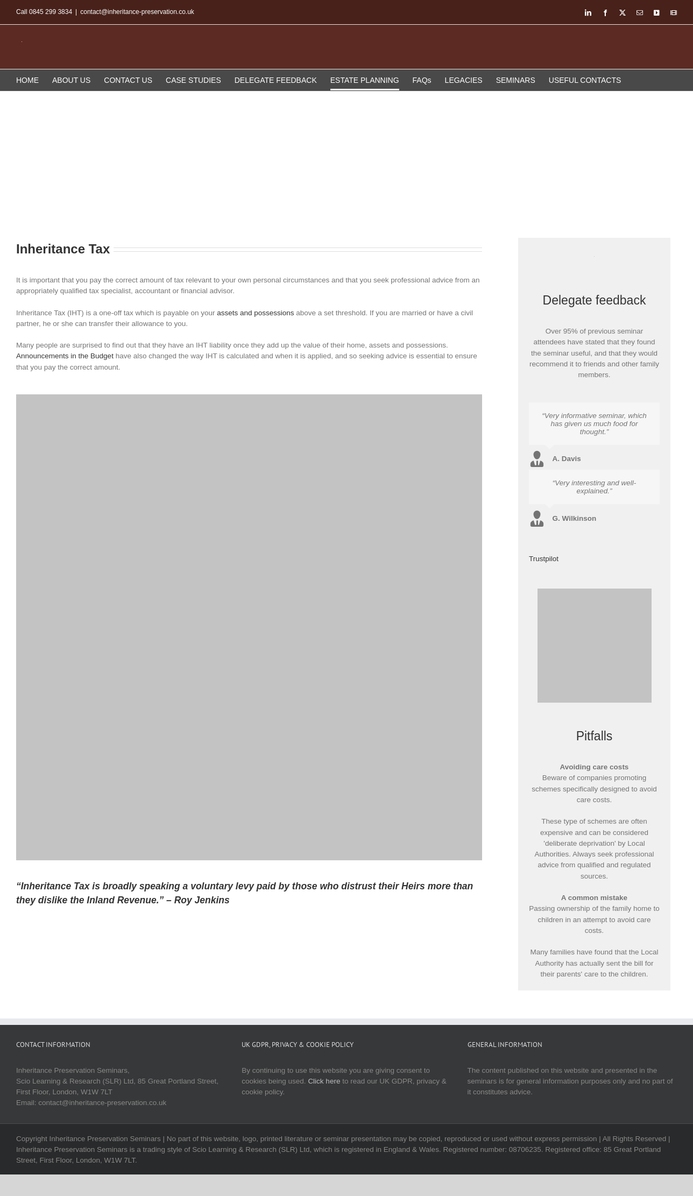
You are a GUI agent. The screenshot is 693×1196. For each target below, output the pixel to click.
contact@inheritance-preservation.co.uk (137, 12)
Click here (324, 1081)
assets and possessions (255, 313)
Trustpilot (543, 559)
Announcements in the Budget (65, 356)
